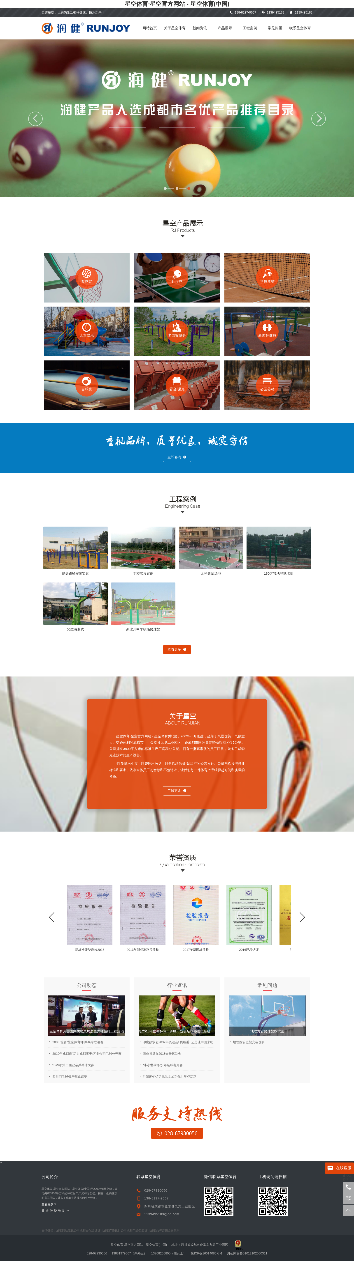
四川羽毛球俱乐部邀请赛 (69, 1076)
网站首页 (149, 28)
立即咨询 (177, 457)
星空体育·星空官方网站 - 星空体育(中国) (177, 3)
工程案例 (250, 28)
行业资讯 (177, 985)
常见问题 (275, 28)
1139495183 (273, 12)
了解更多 (177, 791)
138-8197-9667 (243, 12)
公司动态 (87, 985)
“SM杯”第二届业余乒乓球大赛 (73, 1065)
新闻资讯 (200, 28)
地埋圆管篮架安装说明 (249, 1042)
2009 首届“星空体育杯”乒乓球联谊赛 (77, 1042)
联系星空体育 (300, 28)
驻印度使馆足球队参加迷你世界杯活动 (169, 1076)
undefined (170, 1230)
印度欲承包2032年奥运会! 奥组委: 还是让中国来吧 (178, 1042)
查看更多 (177, 649)
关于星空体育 (175, 28)
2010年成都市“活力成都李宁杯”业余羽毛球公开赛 (86, 1053)
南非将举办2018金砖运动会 (162, 1053)
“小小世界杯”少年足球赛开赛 (163, 1065)
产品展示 (225, 28)
